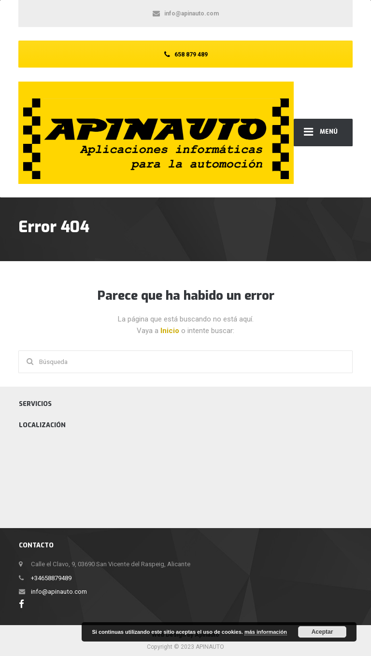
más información (265, 632)
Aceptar (322, 631)
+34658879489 (51, 578)
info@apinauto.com (59, 591)
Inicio (170, 330)
